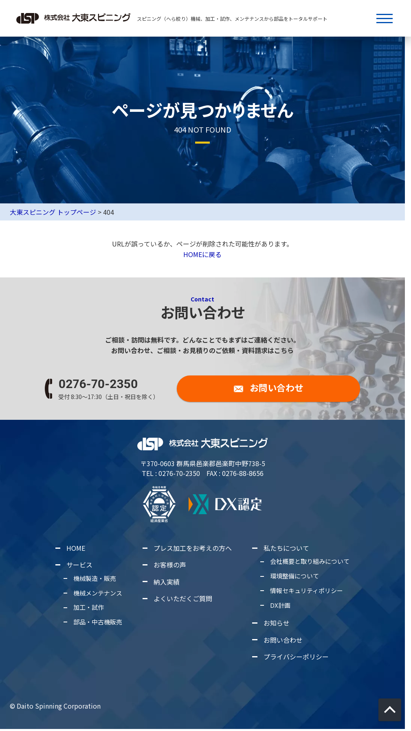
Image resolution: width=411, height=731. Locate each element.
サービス (79, 565)
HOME (75, 548)
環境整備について (294, 576)
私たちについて (286, 548)
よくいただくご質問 (183, 598)
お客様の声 (170, 565)
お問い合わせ (283, 640)
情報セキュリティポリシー (306, 590)
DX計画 (280, 605)
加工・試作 (88, 607)
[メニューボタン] (384, 18)
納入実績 (167, 582)
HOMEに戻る (202, 255)
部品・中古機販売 (97, 622)
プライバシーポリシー (296, 656)
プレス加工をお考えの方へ (193, 548)
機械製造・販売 (94, 578)
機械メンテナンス (97, 593)
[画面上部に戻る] (389, 709)
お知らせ (277, 623)
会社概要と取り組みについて (309, 561)
